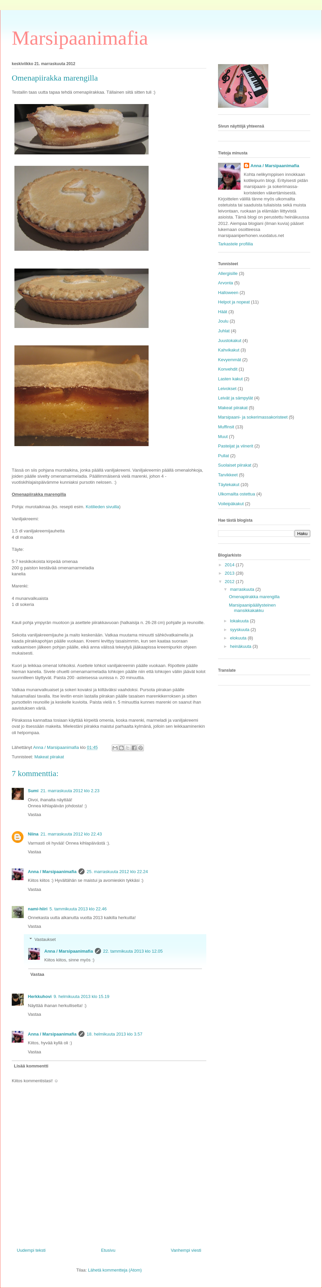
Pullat (223, 455)
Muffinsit (226, 426)
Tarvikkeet (228, 474)
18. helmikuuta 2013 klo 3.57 (114, 1034)
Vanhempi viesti (186, 1250)
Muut (223, 436)
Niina (33, 834)
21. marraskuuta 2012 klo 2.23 (70, 790)
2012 (230, 581)
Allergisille (228, 273)
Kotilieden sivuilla (102, 506)
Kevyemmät (229, 359)
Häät (222, 311)
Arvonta (225, 282)
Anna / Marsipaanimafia (52, 871)
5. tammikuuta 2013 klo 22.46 (78, 908)
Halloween (228, 292)
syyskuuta (240, 629)
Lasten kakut (230, 378)
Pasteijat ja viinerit (235, 445)
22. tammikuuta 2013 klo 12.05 (133, 951)
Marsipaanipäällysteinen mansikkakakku (252, 608)
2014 (230, 564)
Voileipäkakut (231, 503)
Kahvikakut (228, 349)
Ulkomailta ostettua (236, 493)
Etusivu (108, 1250)
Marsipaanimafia (80, 38)
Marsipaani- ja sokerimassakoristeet (252, 417)
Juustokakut (229, 340)
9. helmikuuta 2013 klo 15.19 (81, 996)
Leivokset (227, 388)
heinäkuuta (241, 646)
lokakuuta (240, 620)
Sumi (33, 790)
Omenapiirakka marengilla (254, 596)
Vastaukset (45, 939)
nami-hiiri (38, 908)
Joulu (223, 321)
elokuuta (239, 637)
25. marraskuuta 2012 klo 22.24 (117, 871)
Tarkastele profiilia (235, 243)
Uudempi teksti (31, 1250)
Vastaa (34, 814)
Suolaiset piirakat (234, 465)
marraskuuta (243, 589)
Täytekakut (228, 484)
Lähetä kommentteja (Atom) (115, 1270)
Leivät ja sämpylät (235, 397)
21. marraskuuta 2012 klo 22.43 (71, 834)
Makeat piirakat (49, 756)
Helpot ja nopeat (234, 301)
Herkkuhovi (40, 996)
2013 (230, 573)
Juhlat (224, 330)
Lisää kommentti (31, 1065)
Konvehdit (227, 369)
